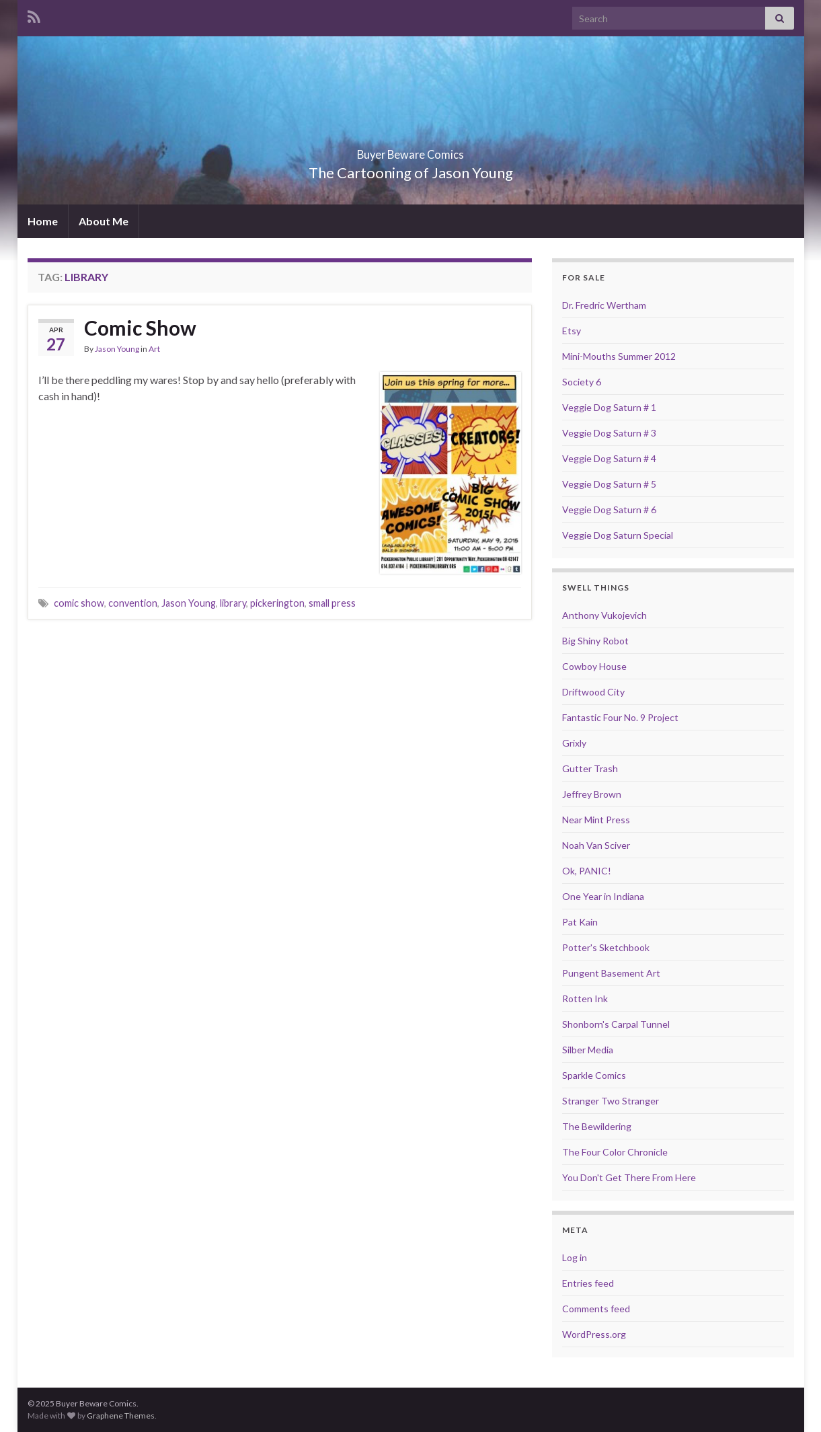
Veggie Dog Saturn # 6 (609, 509)
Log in (574, 1257)
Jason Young (117, 349)
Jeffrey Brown (591, 794)
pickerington (277, 603)
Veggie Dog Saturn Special (617, 535)
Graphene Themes (121, 1415)
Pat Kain (580, 922)
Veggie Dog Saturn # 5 (609, 484)
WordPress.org (594, 1334)
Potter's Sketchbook (606, 947)
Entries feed (588, 1283)
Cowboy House (594, 666)
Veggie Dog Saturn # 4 (609, 458)
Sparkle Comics (594, 1075)
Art (154, 349)
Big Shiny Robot (595, 640)
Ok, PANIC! (586, 870)
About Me (103, 221)
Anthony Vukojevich (604, 615)
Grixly (574, 743)
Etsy (571, 330)
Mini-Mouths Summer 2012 (619, 356)
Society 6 (581, 381)
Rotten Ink (585, 998)
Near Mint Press (596, 819)
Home (43, 221)
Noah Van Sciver (596, 845)
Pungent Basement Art (611, 973)
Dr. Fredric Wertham (604, 305)
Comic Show (140, 327)
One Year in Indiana (603, 896)
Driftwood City (593, 692)
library (233, 603)
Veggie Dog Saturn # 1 (609, 407)
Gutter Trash (590, 768)
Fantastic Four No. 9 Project (620, 717)
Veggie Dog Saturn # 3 (609, 433)
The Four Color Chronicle (615, 1152)
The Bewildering (596, 1126)
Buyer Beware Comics (410, 150)
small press (332, 603)
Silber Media (587, 1049)
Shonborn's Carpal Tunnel (616, 1024)
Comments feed (596, 1308)
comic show (79, 603)
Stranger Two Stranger (610, 1100)
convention (132, 603)
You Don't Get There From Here (629, 1177)
